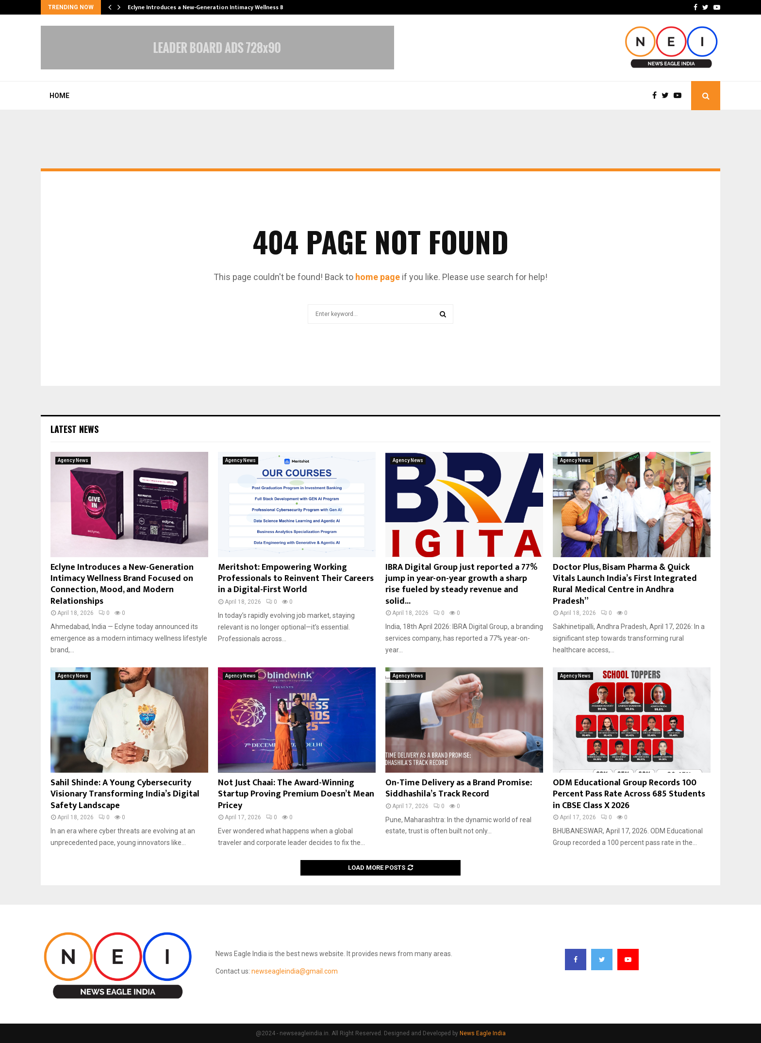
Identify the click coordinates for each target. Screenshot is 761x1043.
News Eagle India (483, 1033)
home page (377, 277)
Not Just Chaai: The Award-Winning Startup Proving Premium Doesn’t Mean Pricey (296, 794)
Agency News (73, 460)
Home (59, 95)
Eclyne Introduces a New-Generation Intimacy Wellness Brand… (214, 7)
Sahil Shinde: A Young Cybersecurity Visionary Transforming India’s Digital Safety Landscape (124, 794)
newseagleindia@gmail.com (294, 971)
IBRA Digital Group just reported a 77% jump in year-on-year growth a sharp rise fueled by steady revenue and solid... (461, 584)
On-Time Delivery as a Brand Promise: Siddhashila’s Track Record (458, 788)
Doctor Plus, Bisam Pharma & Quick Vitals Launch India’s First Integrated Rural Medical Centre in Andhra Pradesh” (625, 584)
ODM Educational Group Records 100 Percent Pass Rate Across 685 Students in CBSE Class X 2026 (629, 794)
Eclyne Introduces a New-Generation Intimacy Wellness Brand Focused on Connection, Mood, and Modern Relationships (122, 584)
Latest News (74, 429)
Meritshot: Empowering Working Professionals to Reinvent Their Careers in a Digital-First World (296, 578)
